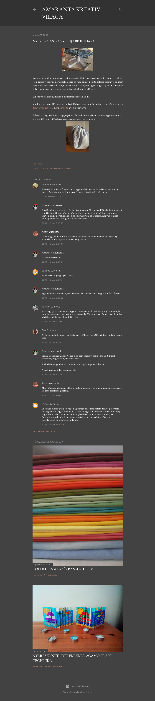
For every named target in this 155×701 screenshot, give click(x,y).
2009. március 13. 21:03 (52, 223)
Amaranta (47, 205)
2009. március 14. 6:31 (52, 321)
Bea (44, 330)
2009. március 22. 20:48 (53, 424)
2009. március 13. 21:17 (52, 262)
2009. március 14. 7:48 (52, 374)
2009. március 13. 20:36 (53, 196)
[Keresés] (121, 9)
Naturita (64, 107)
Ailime (89, 692)
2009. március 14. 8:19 (52, 395)
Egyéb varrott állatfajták (52, 168)
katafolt (46, 306)
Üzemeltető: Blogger (77, 686)
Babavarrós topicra (43, 107)
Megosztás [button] (37, 164)
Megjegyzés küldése (44, 431)
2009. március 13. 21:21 (52, 280)
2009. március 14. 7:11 (51, 342)
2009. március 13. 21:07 (52, 244)
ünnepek (68, 168)
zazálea (46, 270)
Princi (45, 404)
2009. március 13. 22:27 (52, 298)
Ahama (46, 231)
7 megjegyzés (50, 575)
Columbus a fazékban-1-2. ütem (63, 569)
